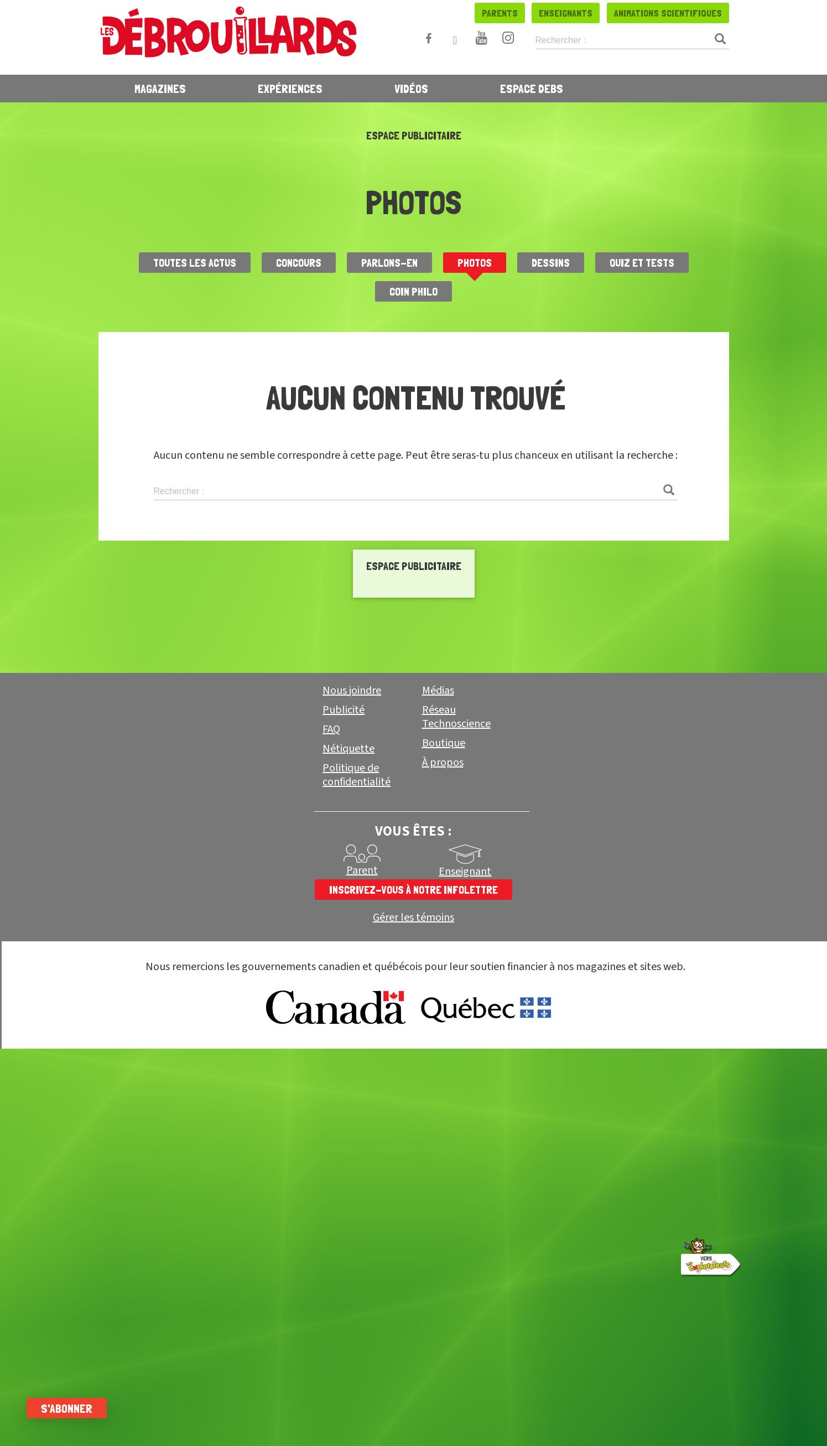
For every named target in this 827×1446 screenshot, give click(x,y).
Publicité (344, 1057)
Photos (474, 262)
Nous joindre (352, 1038)
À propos (443, 1110)
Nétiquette (349, 1096)
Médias (438, 1038)
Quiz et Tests (642, 262)
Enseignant (465, 1219)
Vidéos (411, 88)
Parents (500, 13)
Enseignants (565, 13)
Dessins (551, 262)
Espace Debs (531, 88)
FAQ (331, 1077)
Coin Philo (413, 291)
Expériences (290, 88)
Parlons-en (389, 262)
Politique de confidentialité (357, 1122)
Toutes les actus (194, 262)
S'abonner (67, 1408)
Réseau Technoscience (456, 1064)
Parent (362, 1218)
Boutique (443, 1090)
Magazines (160, 88)
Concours (298, 262)
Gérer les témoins (413, 1265)
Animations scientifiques (668, 13)
